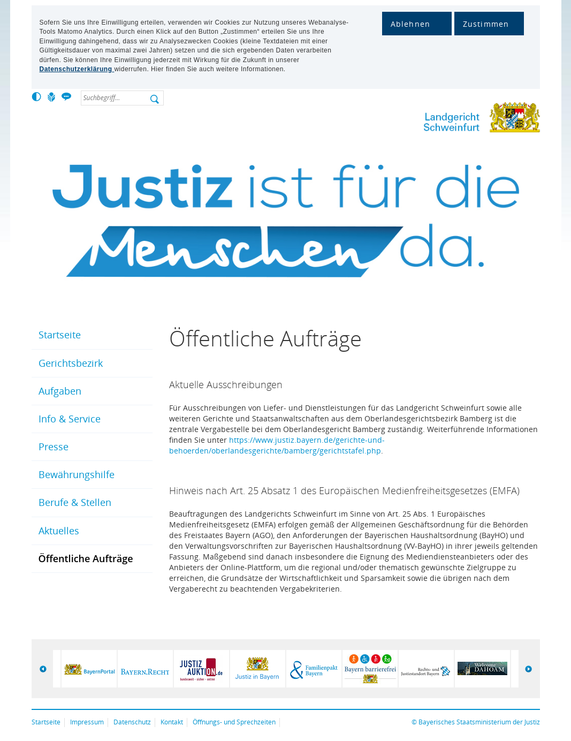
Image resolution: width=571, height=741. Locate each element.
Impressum (87, 722)
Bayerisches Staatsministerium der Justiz (479, 722)
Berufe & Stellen (75, 502)
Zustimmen (486, 24)
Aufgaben (60, 390)
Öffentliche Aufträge (86, 558)
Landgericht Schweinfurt (446, 119)
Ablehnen (411, 24)
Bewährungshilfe (77, 474)
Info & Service (70, 418)
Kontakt (172, 722)
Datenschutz (132, 722)
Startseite (60, 334)
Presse (53, 446)
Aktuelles (59, 530)
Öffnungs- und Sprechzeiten (234, 722)
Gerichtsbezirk (71, 363)
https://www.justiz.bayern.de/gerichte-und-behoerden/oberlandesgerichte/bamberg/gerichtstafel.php (277, 445)
